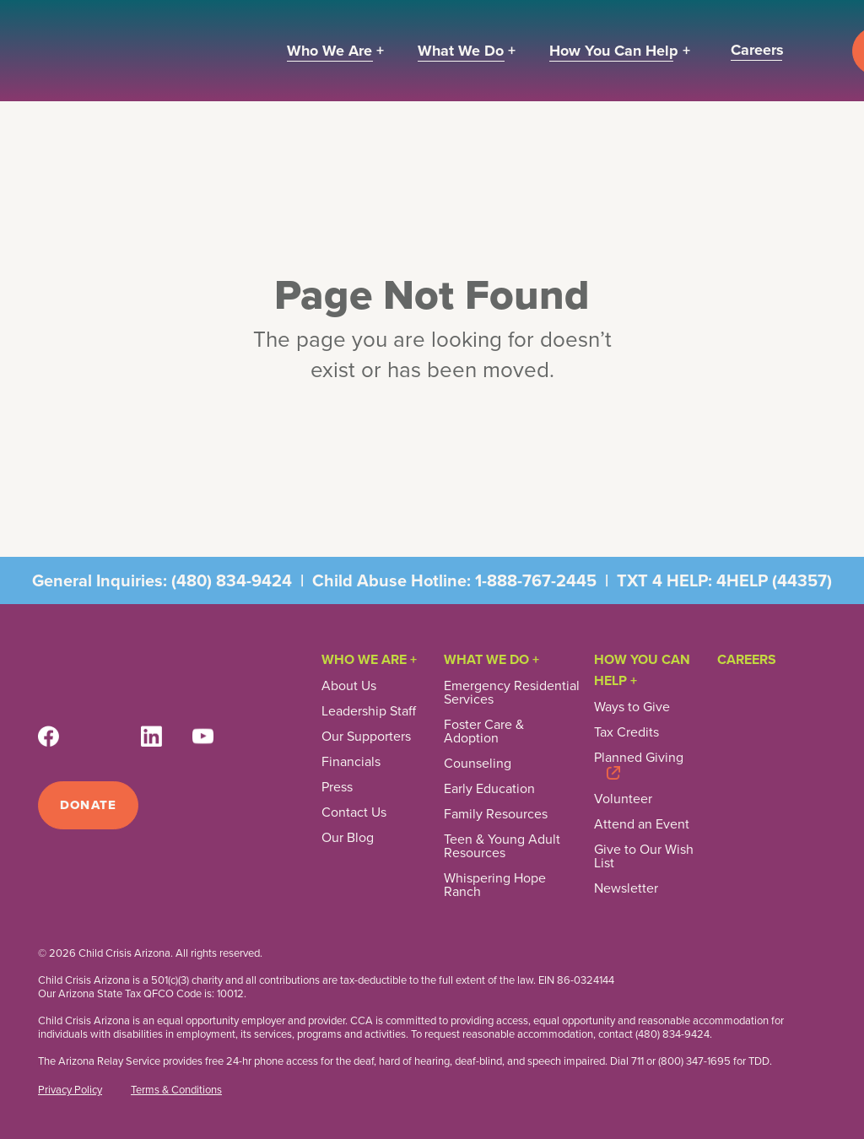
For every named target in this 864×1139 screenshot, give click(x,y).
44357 (802, 580)
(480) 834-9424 (231, 580)
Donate (88, 805)
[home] (143, 50)
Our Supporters (366, 736)
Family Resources (496, 814)
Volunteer (623, 799)
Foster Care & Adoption (484, 731)
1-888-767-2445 (536, 580)
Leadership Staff (368, 711)
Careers (746, 659)
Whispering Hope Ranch (495, 885)
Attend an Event (641, 824)
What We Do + (491, 659)
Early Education (489, 789)
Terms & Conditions (176, 1090)
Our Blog (347, 838)
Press (337, 787)
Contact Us (353, 812)
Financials (351, 762)
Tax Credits (626, 732)
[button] (335, 51)
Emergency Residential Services (512, 692)
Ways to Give (632, 707)
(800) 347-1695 (694, 1061)
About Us (348, 686)
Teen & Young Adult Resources (502, 846)
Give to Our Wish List (644, 856)
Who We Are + (369, 659)
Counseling (477, 763)
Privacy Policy (70, 1090)
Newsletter (626, 888)
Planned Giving (638, 759)
